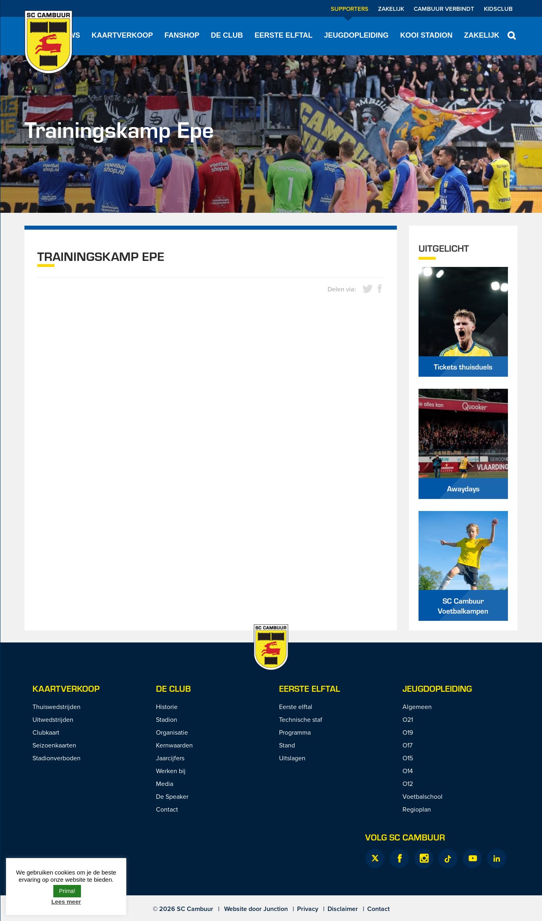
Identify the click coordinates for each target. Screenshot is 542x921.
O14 (407, 770)
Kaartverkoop (122, 35)
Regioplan (416, 809)
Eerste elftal (284, 35)
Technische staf (300, 719)
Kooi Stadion (426, 35)
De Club (227, 35)
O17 (407, 745)
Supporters (349, 8)
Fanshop (181, 35)
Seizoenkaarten (54, 745)
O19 (407, 732)
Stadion (166, 719)
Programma (295, 732)
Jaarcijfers (170, 757)
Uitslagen (292, 757)
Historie (167, 706)
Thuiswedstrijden (56, 706)
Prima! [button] (67, 891)
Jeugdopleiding (356, 35)
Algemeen (417, 706)
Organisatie (172, 732)
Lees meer (66, 901)
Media (164, 783)
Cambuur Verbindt (444, 8)
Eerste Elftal (309, 688)
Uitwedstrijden (52, 719)
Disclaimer (343, 908)
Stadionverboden (56, 757)
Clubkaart (45, 732)
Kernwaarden (174, 745)
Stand (287, 745)
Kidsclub (498, 8)
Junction (275, 908)
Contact (167, 809)
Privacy (307, 908)
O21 (407, 719)
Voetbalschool (422, 796)
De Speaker (172, 796)
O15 (407, 757)
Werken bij (171, 770)
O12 (407, 783)
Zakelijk (391, 8)
